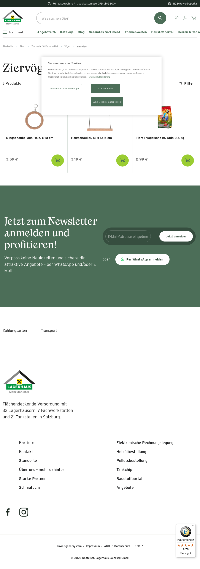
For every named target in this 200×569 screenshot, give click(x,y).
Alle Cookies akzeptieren (107, 101)
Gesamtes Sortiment (104, 32)
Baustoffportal (162, 32)
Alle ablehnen (105, 88)
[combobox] (101, 18)
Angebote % (46, 32)
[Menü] (193, 526)
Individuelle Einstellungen (64, 88)
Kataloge (66, 32)
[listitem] (26, 442)
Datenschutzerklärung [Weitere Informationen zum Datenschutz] (99, 76)
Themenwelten (136, 32)
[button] (142, 259)
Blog (81, 32)
